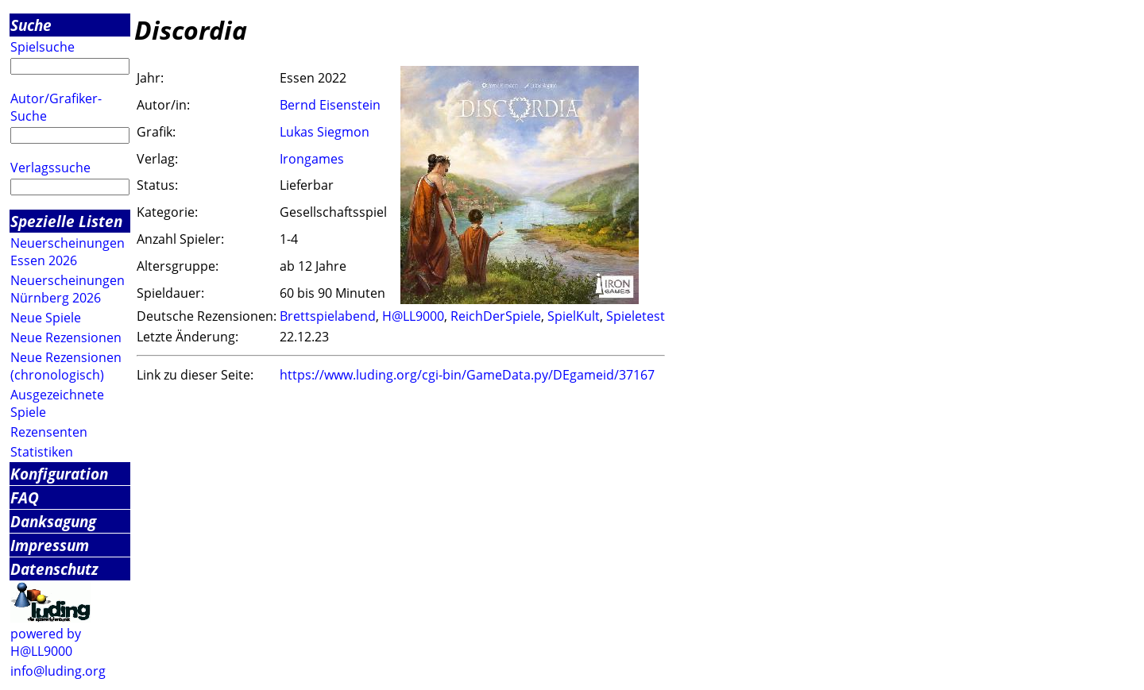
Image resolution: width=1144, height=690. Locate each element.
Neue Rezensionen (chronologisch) (66, 366)
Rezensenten (48, 432)
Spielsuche (42, 47)
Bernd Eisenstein (330, 105)
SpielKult (573, 316)
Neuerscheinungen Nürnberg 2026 (67, 289)
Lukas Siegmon (324, 132)
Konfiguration (59, 473)
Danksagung (53, 521)
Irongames (312, 159)
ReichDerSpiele (495, 316)
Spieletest (635, 316)
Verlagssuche (50, 167)
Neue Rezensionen (66, 337)
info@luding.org (58, 671)
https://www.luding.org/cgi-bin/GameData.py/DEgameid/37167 (467, 375)
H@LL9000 (413, 316)
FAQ (24, 497)
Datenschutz (54, 569)
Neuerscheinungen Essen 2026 (67, 251)
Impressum (49, 545)
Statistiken (41, 452)
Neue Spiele (45, 317)
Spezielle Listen (66, 221)
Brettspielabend (328, 316)
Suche (31, 25)
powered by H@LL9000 (45, 642)
